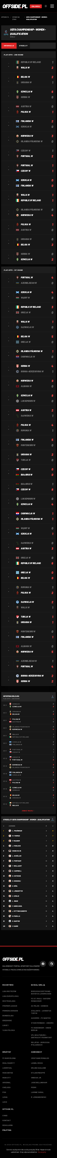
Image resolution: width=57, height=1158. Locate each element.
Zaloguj (36, 6)
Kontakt (6, 1120)
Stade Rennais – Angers (42, 1023)
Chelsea (6, 1087)
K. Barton (16, 921)
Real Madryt (8, 1063)
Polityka (6, 1130)
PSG (4, 1092)
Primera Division (10, 1011)
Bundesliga (8, 1015)
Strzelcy (23, 46)
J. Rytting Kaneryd (19, 911)
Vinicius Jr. (36, 1077)
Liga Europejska (10, 996)
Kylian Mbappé (38, 1073)
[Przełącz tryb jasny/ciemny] (45, 6)
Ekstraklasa (8, 1001)
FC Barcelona (9, 1058)
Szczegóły (42, 1152)
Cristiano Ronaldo (40, 1058)
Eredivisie (7, 1020)
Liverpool (7, 1068)
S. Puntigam (16, 861)
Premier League (9, 1006)
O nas (4, 1115)
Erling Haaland (38, 1068)
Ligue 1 (5, 1025)
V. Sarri (15, 926)
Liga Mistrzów (9, 991)
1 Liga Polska (8, 1030)
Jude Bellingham (39, 1082)
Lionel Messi (37, 1063)
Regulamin (7, 1125)
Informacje (9, 46)
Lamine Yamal (37, 1092)
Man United (7, 1073)
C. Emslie (15, 896)
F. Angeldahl (17, 906)
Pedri (33, 1087)
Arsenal (6, 1082)
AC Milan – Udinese (39, 1006)
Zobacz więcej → (28, 811)
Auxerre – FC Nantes (41, 1018)
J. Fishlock (16, 846)
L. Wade (15, 901)
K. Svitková (16, 876)
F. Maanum (16, 841)
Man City (6, 1077)
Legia (4, 1097)
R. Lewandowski (38, 1097)
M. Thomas (16, 836)
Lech (4, 1102)
